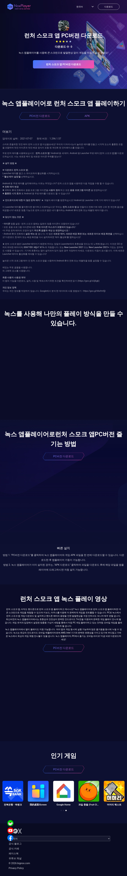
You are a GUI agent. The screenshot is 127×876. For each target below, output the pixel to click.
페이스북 (13, 853)
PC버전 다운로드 (39, 115)
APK (87, 115)
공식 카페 (14, 848)
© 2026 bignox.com (19, 863)
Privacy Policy (16, 868)
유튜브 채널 (15, 858)
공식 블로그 (15, 843)
